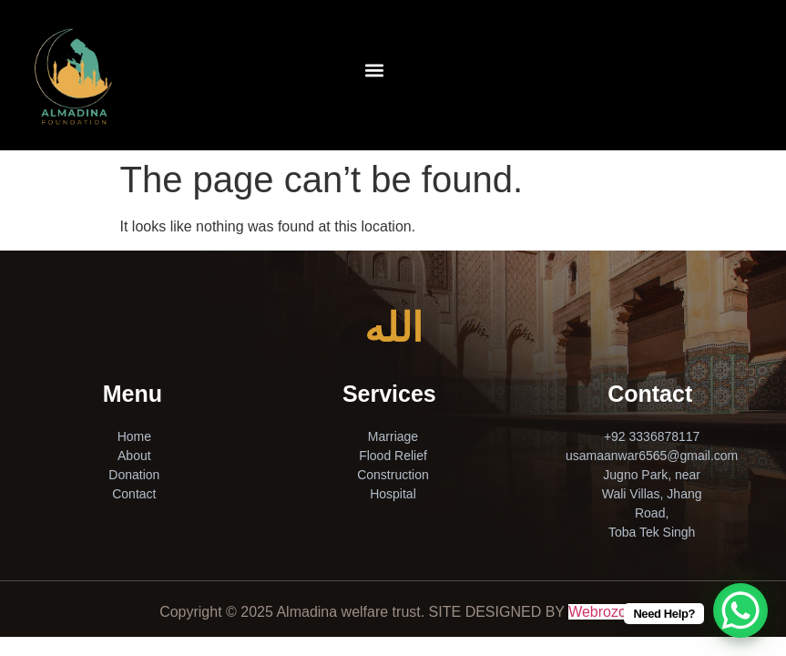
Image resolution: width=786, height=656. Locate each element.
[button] (374, 70)
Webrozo (597, 612)
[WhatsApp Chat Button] (740, 610)
